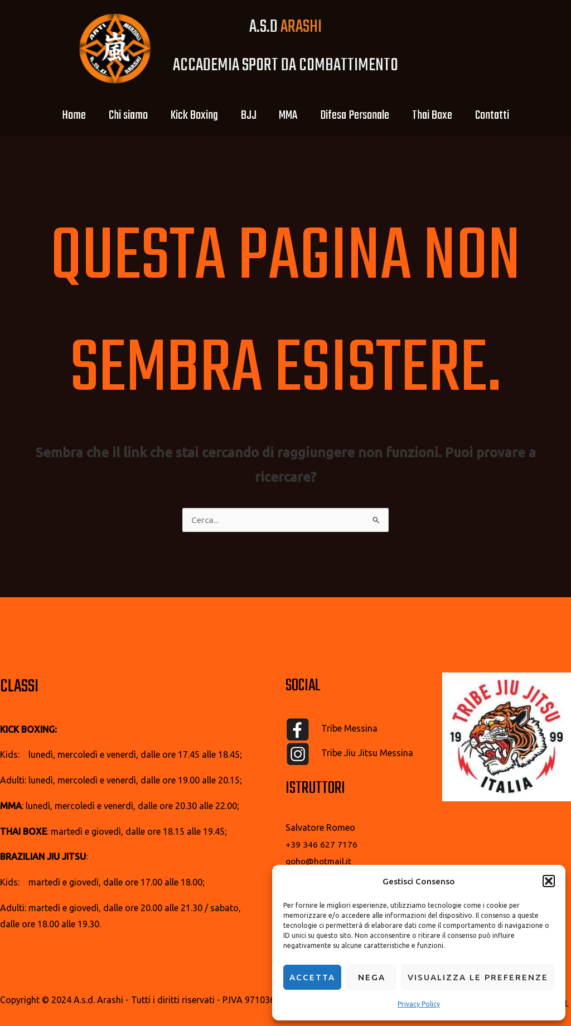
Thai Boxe (445, 115)
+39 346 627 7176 (321, 845)
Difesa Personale (362, 115)
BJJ (246, 115)
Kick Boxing (186, 115)
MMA (291, 115)
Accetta (312, 977)
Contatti (510, 115)
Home (56, 115)
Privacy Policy (419, 1004)
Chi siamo (115, 115)
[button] (548, 878)
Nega (371, 977)
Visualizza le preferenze (478, 977)
